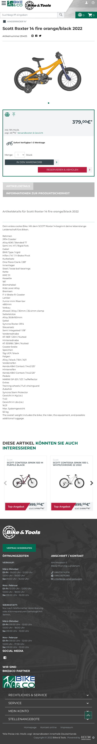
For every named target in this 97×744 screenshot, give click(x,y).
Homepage (30, 727)
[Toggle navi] (4, 2)
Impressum (66, 727)
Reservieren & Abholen (62, 169)
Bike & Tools (59, 737)
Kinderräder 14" (14, 21)
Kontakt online (48, 727)
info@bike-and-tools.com (66, 578)
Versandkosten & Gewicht (30, 133)
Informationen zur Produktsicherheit (38, 193)
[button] (48, 103)
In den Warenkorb (29, 162)
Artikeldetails (18, 186)
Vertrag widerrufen (19, 548)
